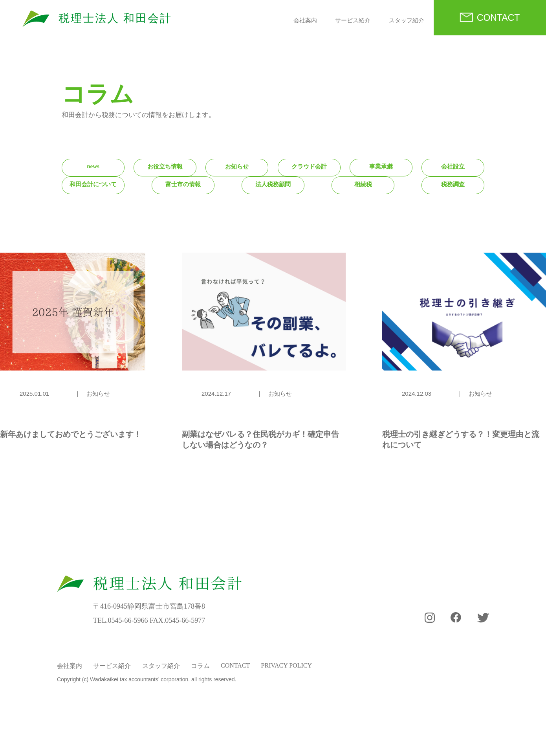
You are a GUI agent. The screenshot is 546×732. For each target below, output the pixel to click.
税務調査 (453, 184)
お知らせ (237, 166)
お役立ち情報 (165, 166)
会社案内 (305, 20)
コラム (200, 665)
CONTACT (498, 18)
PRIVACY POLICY (286, 665)
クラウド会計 (309, 166)
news (93, 166)
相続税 (363, 184)
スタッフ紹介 (406, 20)
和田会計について (93, 184)
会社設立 (453, 166)
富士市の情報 (183, 184)
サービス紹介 (352, 20)
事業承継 (381, 166)
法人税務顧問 (273, 184)
